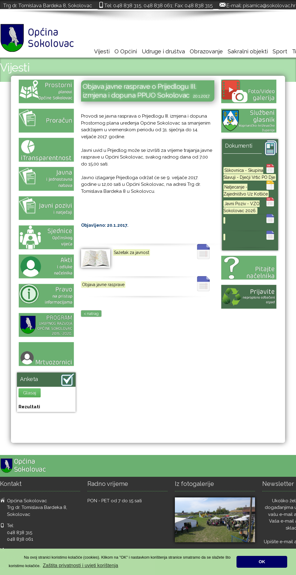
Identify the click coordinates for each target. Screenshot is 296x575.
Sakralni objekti (248, 51)
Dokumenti (238, 145)
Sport (280, 51)
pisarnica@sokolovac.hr (269, 5)
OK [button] (262, 561)
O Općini (125, 51)
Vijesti (102, 51)
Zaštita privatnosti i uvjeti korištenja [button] (80, 565)
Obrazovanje (206, 51)
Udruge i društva (163, 51)
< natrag (91, 313)
